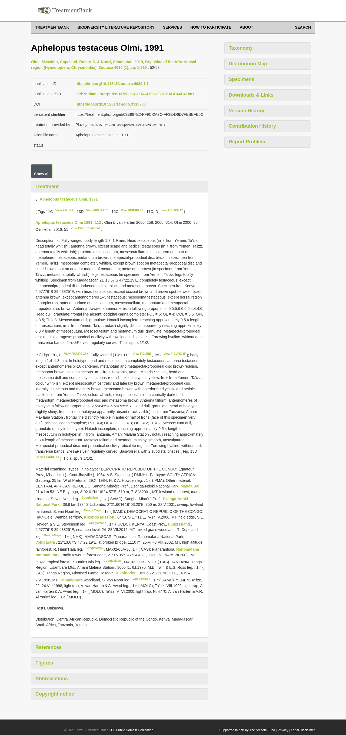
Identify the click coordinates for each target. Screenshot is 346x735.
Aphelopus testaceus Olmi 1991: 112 (68, 222)
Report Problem (247, 141)
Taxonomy (241, 48)
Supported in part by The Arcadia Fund (247, 730)
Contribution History (252, 126)
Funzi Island (179, 524)
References (48, 647)
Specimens (241, 79)
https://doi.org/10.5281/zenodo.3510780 (110, 104)
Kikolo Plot (126, 573)
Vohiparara (45, 542)
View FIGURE (64, 210)
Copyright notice (54, 694)
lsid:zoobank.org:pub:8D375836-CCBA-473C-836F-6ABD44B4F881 (134, 94)
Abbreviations (51, 678)
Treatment (47, 186)
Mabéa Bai (190, 486)
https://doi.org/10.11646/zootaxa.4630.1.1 (112, 84)
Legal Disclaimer (303, 730)
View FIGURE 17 (172, 210)
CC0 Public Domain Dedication (131, 730)
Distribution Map (248, 63)
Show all (41, 174)
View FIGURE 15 (132, 210)
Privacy (283, 730)
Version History (246, 110)
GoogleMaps (90, 497)
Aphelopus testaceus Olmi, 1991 (69, 199)
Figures (44, 663)
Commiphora (71, 580)
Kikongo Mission (99, 517)
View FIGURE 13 (97, 210)
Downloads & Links (251, 95)
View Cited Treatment (85, 228)
